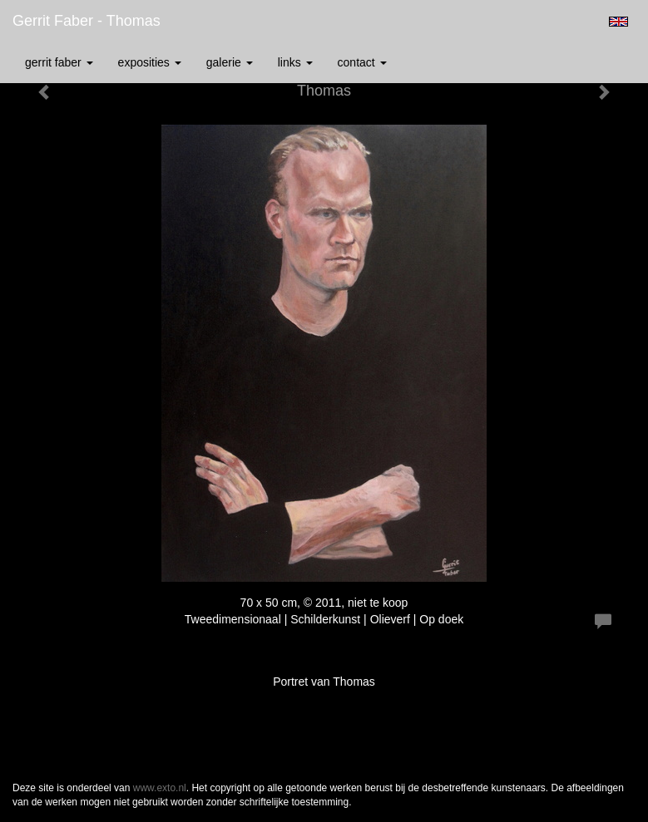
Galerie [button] (229, 62)
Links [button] (295, 62)
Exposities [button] (149, 62)
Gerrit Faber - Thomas (86, 20)
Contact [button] (362, 62)
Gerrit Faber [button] (59, 62)
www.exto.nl (159, 788)
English (618, 22)
